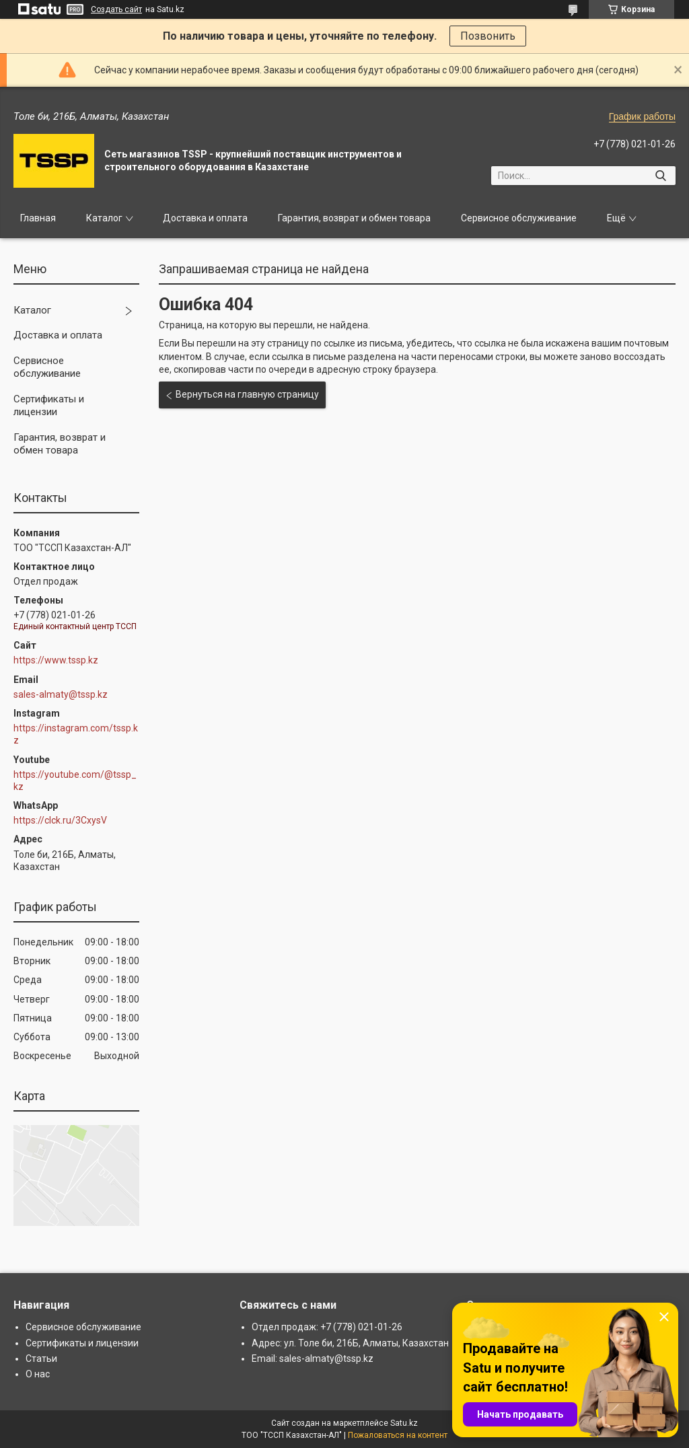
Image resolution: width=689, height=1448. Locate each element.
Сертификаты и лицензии (48, 406)
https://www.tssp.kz (55, 660)
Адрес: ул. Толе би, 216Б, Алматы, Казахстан (350, 1343)
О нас (38, 1374)
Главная (38, 218)
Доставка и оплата (205, 218)
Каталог (104, 218)
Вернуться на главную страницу (247, 394)
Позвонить (487, 36)
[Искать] (660, 175)
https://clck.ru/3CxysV (60, 820)
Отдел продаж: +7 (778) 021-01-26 (327, 1327)
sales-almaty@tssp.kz (60, 694)
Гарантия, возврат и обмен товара (354, 218)
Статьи (41, 1358)
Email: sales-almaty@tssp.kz (312, 1358)
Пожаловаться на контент (397, 1435)
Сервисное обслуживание (519, 218)
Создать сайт (116, 9)
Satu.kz (404, 1423)
